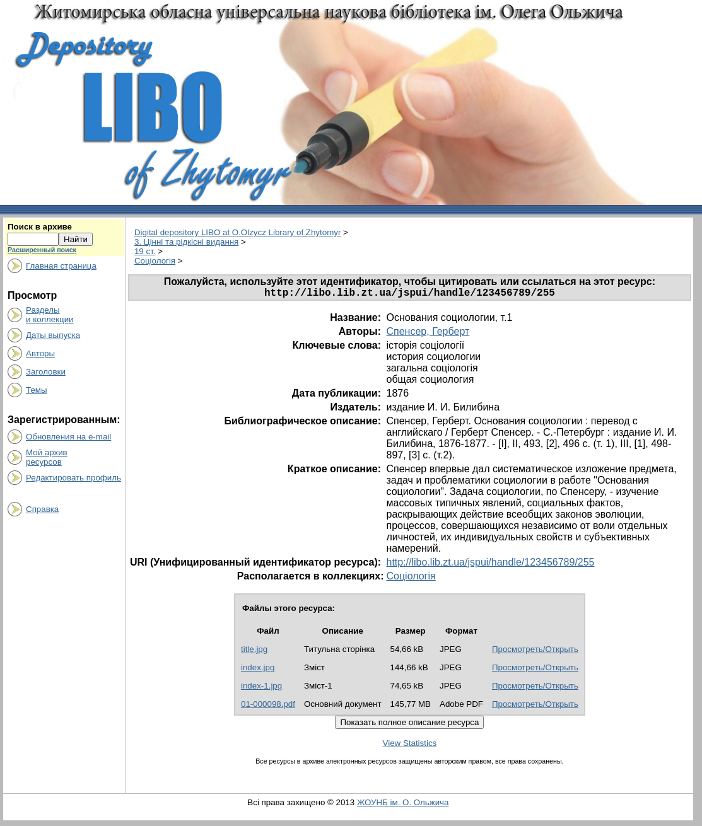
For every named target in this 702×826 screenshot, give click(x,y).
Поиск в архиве (40, 226)
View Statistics (410, 745)
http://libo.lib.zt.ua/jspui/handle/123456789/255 (490, 564)
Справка (42, 509)
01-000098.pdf (268, 706)
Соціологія (154, 260)
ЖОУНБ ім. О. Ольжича (403, 805)
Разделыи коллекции (50, 314)
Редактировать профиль (73, 477)
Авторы (40, 353)
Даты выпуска (53, 335)
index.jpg (257, 670)
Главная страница (61, 265)
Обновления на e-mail (68, 436)
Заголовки (46, 371)
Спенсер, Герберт (427, 334)
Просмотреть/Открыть (535, 651)
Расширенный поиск (42, 249)
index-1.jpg (261, 688)
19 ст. (145, 251)
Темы (36, 390)
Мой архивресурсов (46, 457)
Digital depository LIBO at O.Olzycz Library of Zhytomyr (237, 232)
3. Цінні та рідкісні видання (186, 242)
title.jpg (254, 651)
